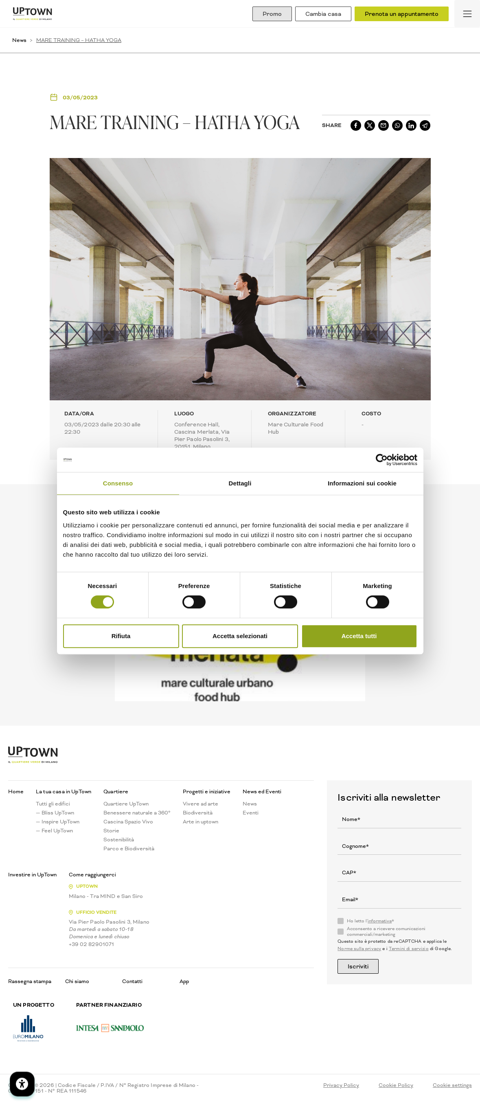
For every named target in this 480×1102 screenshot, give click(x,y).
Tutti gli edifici (53, 804)
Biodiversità (198, 813)
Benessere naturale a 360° (137, 813)
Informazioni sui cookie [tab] (362, 483)
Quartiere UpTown (126, 804)
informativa (380, 921)
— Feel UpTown (54, 831)
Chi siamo (77, 981)
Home (16, 792)
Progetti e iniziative (206, 792)
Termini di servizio (409, 949)
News (19, 40)
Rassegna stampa (29, 981)
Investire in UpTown (32, 875)
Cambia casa (323, 14)
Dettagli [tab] (240, 483)
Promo (272, 14)
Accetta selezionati (240, 635)
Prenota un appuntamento (401, 14)
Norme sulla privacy (359, 949)
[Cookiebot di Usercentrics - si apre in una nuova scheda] (381, 460)
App (184, 981)
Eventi (251, 813)
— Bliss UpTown (55, 813)
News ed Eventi (262, 792)
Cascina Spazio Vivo (128, 822)
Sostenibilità (118, 840)
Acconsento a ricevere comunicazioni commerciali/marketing (386, 931)
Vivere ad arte (200, 804)
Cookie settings (452, 1085)
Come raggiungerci (92, 875)
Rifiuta (121, 635)
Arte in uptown (200, 822)
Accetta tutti (359, 635)
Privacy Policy (341, 1085)
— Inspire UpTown (57, 822)
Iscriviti (358, 966)
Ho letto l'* (370, 921)
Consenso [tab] (118, 483)
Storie (111, 831)
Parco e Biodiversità (128, 849)
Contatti (132, 981)
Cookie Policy (396, 1085)
